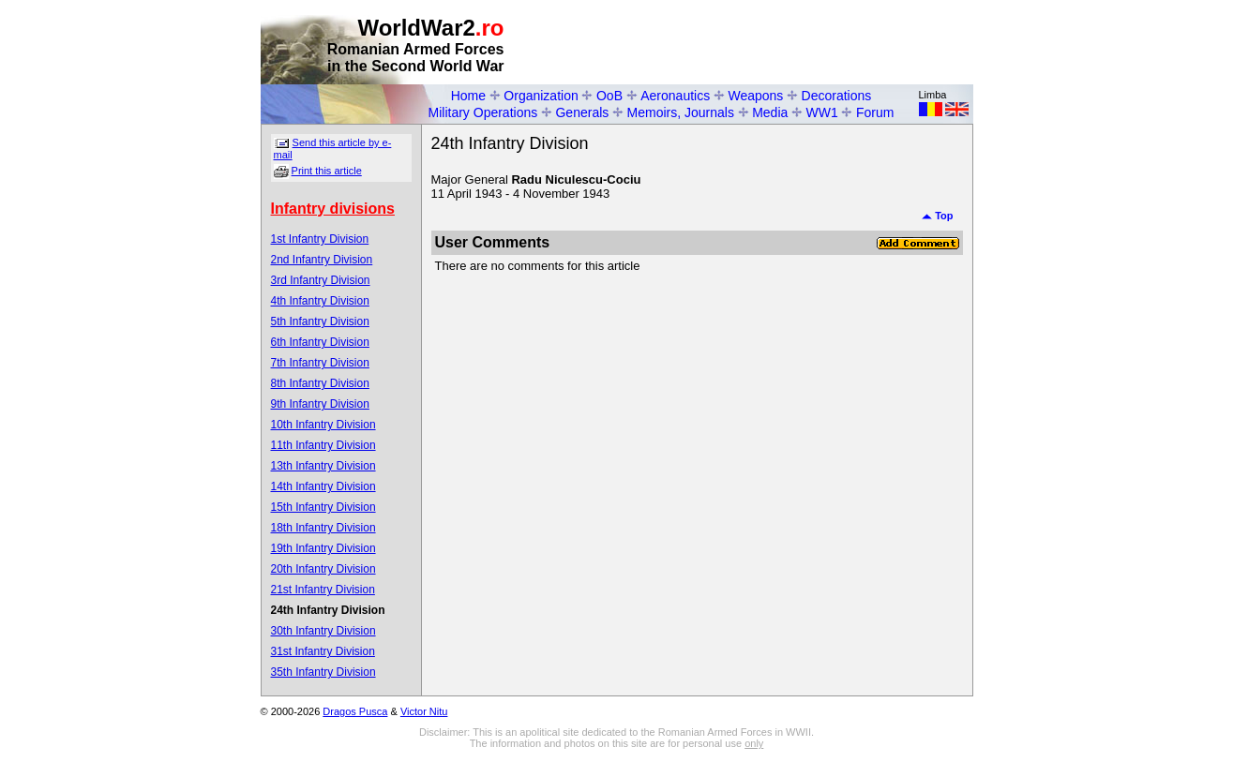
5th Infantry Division (320, 321)
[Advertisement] (753, 43)
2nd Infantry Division (322, 259)
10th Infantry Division (323, 424)
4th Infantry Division (320, 300)
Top (937, 215)
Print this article (327, 170)
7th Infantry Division (320, 362)
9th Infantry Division (320, 404)
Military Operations (483, 112)
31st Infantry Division (323, 651)
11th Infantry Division (323, 445)
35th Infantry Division (323, 672)
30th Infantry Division (323, 630)
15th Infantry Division (323, 507)
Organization (541, 95)
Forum (875, 112)
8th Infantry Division (320, 383)
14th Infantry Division (323, 486)
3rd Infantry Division (320, 280)
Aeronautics (675, 95)
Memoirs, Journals (680, 112)
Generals (582, 112)
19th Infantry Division (323, 548)
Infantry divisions (333, 209)
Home (468, 95)
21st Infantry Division (323, 589)
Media (770, 112)
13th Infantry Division (323, 465)
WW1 (822, 112)
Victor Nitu (424, 711)
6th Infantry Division (320, 342)
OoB (609, 95)
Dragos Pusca (355, 711)
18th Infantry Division (323, 527)
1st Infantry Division (320, 239)
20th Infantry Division (323, 568)
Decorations (837, 95)
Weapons (755, 95)
